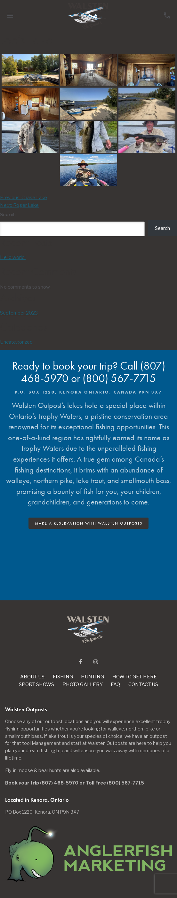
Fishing (63, 677)
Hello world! (13, 257)
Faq (115, 684)
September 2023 (19, 313)
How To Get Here (134, 677)
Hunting (92, 677)
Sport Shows (36, 684)
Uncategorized (16, 342)
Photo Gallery (82, 684)
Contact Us (143, 684)
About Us (32, 677)
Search (8, 214)
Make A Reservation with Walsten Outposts (88, 523)
